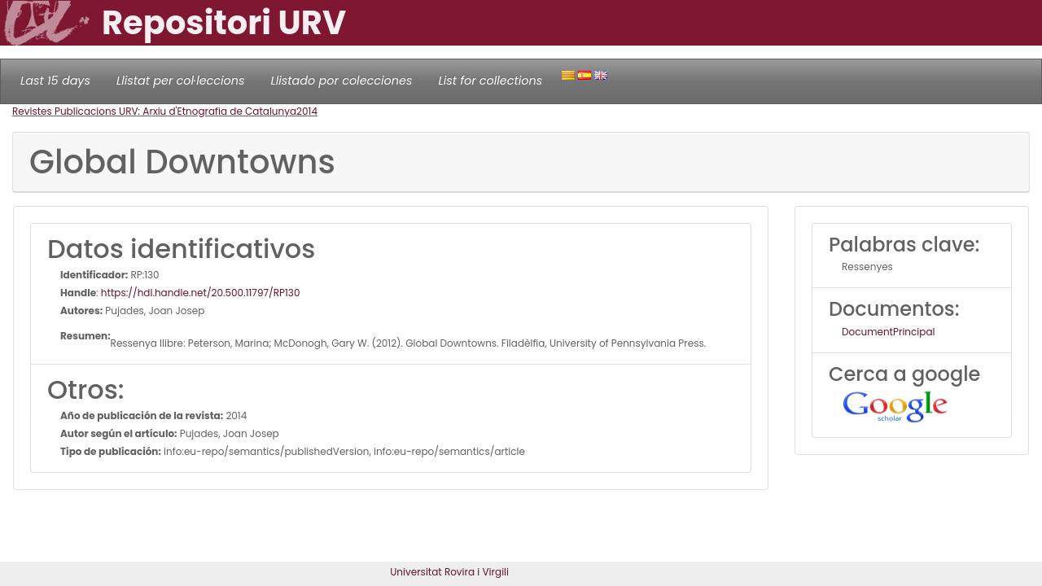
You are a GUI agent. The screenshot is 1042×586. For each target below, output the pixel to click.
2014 (306, 111)
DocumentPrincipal (888, 332)
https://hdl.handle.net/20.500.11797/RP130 (200, 293)
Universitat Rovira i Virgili (449, 572)
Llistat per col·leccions (180, 80)
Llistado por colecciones (342, 80)
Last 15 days (55, 80)
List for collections (490, 80)
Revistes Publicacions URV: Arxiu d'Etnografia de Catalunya (154, 111)
